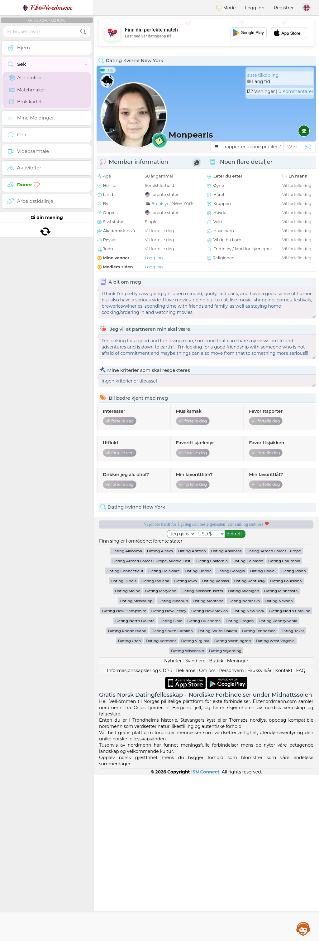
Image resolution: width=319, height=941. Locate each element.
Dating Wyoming (225, 816)
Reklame (185, 836)
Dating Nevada (279, 766)
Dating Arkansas (226, 716)
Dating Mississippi (137, 766)
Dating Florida (198, 736)
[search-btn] (83, 31)
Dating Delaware (164, 736)
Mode (226, 8)
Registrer (284, 8)
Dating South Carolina (172, 796)
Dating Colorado (248, 726)
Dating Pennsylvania (278, 786)
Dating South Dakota (217, 796)
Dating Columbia (284, 726)
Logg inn (254, 8)
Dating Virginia (195, 806)
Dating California (212, 726)
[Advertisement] (206, 33)
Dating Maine (127, 756)
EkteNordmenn (47, 7)
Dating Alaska (160, 716)
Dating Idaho (293, 736)
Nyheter (173, 827)
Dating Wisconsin (187, 816)
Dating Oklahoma (204, 786)
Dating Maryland (161, 756)
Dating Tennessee (259, 796)
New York (182, 203)
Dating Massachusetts (202, 756)
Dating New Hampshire (124, 776)
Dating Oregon (240, 786)
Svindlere (195, 827)
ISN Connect (205, 938)
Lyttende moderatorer (263, 546)
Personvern (231, 836)
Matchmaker (27, 90)
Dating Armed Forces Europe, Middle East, (152, 726)
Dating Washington (232, 806)
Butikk (216, 827)
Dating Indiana (155, 746)
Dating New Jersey (168, 776)
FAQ (300, 836)
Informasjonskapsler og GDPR (140, 836)
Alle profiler (25, 78)
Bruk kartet (25, 102)
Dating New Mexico (209, 776)
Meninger (237, 827)
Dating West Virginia (275, 806)
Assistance (303, 928)
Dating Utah (129, 806)
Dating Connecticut (125, 736)
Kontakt (284, 836)
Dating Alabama (127, 716)
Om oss (207, 836)
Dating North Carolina (289, 776)
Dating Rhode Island (127, 796)
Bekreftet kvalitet (149, 581)
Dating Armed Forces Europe (273, 716)
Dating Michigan (243, 756)
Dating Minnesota (281, 756)
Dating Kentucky (249, 746)
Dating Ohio (171, 786)
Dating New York (248, 776)
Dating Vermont (161, 806)
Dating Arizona (192, 716)
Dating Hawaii (263, 736)
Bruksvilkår (259, 836)
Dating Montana (208, 766)
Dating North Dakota (135, 786)
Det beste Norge (263, 581)
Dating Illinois (123, 746)
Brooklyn (160, 203)
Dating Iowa (185, 746)
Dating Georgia (231, 736)
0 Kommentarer (296, 91)
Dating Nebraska (244, 766)
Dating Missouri (173, 766)
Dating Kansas (215, 746)
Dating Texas (292, 796)
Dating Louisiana (286, 746)
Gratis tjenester (149, 546)
